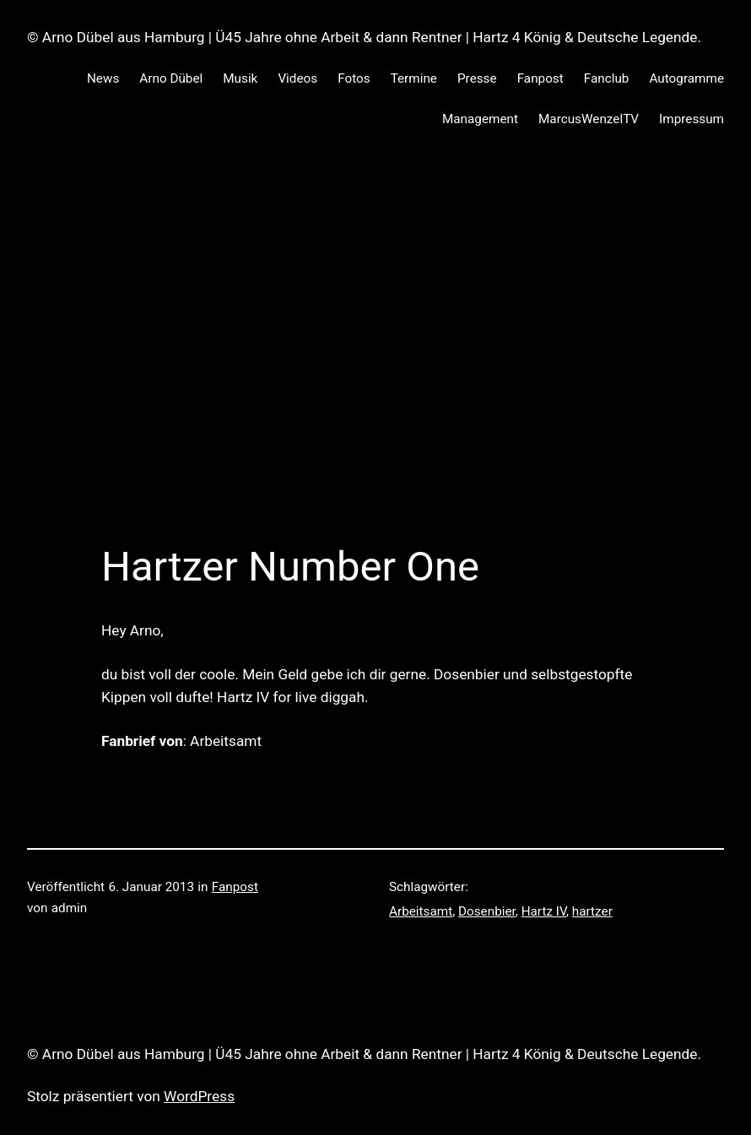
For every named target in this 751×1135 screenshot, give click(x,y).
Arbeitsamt (420, 911)
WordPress (199, 1096)
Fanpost (235, 886)
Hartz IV (543, 911)
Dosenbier (487, 911)
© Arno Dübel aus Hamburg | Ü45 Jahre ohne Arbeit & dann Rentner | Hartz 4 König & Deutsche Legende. (364, 37)
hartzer (592, 911)
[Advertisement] (375, 328)
